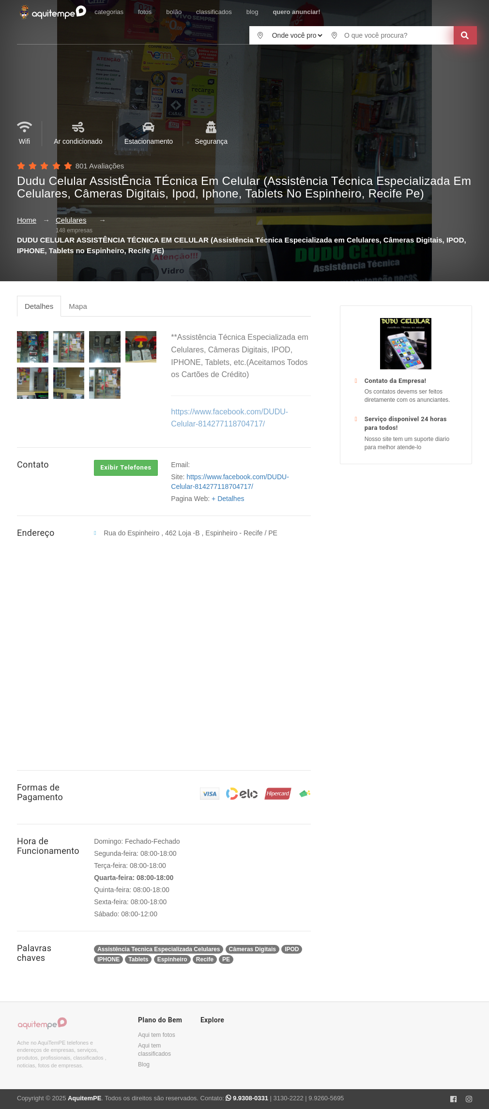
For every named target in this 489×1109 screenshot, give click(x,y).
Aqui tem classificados (154, 1049)
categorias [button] (108, 11)
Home (26, 220)
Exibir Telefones (126, 467)
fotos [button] (145, 11)
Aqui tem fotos (156, 1035)
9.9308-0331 (248, 1098)
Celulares (71, 220)
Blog (144, 1064)
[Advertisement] (406, 529)
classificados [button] (214, 11)
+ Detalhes (228, 498)
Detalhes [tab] (39, 306)
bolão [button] (174, 11)
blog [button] (252, 11)
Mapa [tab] (78, 306)
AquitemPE (84, 1098)
